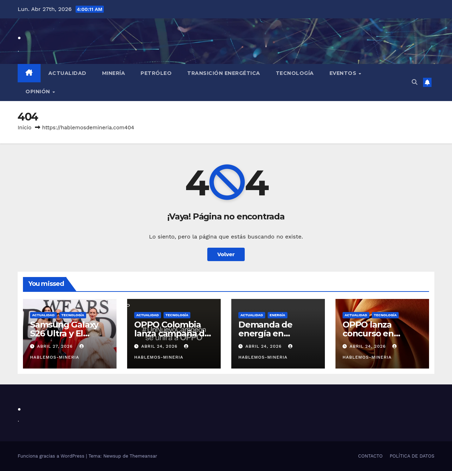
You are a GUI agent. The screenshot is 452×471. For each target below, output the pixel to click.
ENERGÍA (277, 315)
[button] (414, 82)
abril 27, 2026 (56, 346)
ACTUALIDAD (43, 315)
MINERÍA (113, 73)
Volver (226, 254)
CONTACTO (370, 456)
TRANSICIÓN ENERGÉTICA (223, 73)
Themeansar (143, 456)
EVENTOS (343, 73)
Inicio (24, 127)
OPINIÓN (38, 91)
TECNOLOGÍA (295, 73)
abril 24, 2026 (160, 346)
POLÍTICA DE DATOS (411, 456)
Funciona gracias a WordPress (52, 456)
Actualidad (67, 73)
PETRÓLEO (156, 73)
